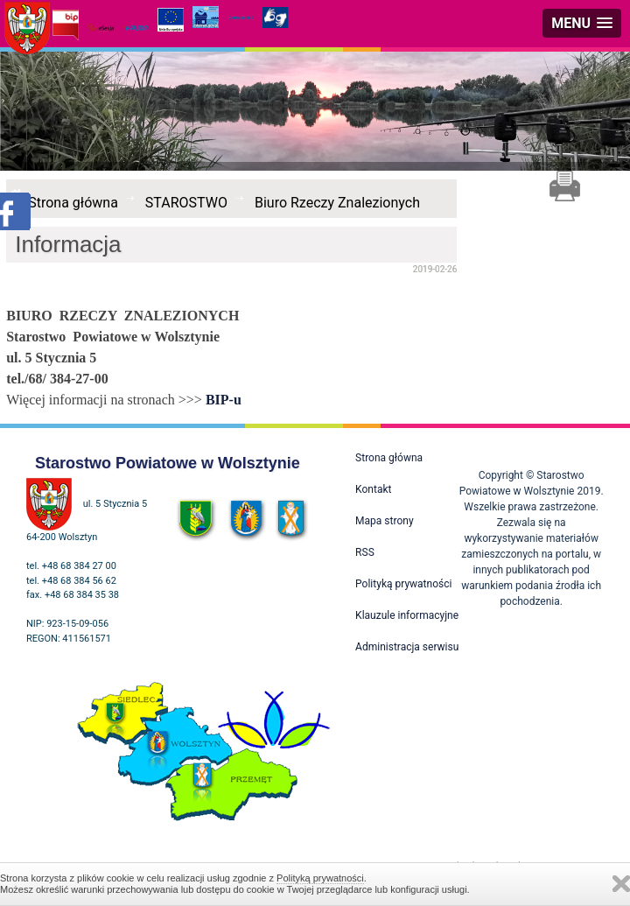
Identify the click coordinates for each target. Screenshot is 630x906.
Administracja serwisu (406, 647)
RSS (364, 552)
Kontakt (373, 489)
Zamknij (621, 883)
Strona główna (73, 202)
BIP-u (224, 399)
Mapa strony (384, 521)
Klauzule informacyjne (406, 615)
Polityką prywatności (320, 878)
